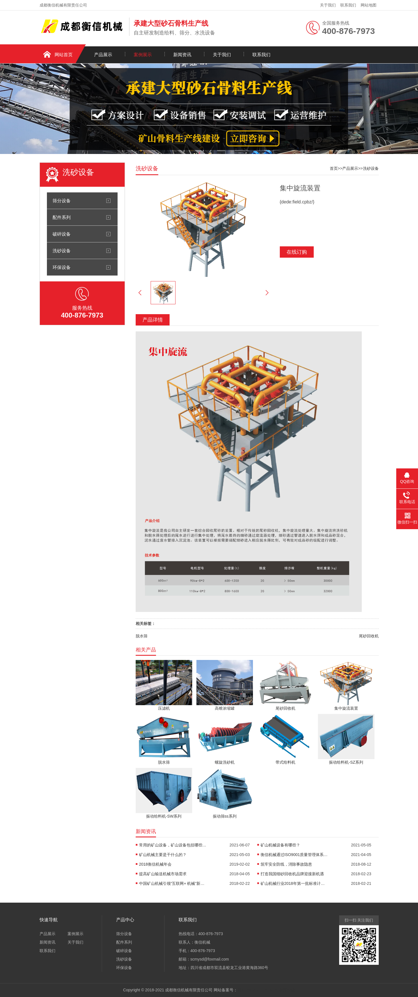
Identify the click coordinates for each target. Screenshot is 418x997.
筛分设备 (62, 200)
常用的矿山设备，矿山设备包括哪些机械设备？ (173, 845)
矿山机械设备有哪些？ (280, 845)
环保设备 (62, 267)
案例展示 (143, 54)
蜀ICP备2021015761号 (257, 990)
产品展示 (103, 54)
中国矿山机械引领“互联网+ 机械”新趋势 (173, 883)
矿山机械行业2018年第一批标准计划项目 (294, 883)
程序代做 (287, 990)
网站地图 (368, 5)
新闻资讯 (182, 54)
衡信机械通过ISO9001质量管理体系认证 (294, 854)
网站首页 (64, 54)
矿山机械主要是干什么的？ (163, 854)
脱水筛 (142, 636)
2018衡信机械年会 (155, 864)
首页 (334, 168)
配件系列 (62, 217)
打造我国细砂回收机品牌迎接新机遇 (292, 874)
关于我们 (328, 5)
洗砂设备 (62, 250)
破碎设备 (62, 233)
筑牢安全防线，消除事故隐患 (286, 864)
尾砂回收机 (369, 636)
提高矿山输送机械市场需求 (163, 874)
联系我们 (348, 5)
